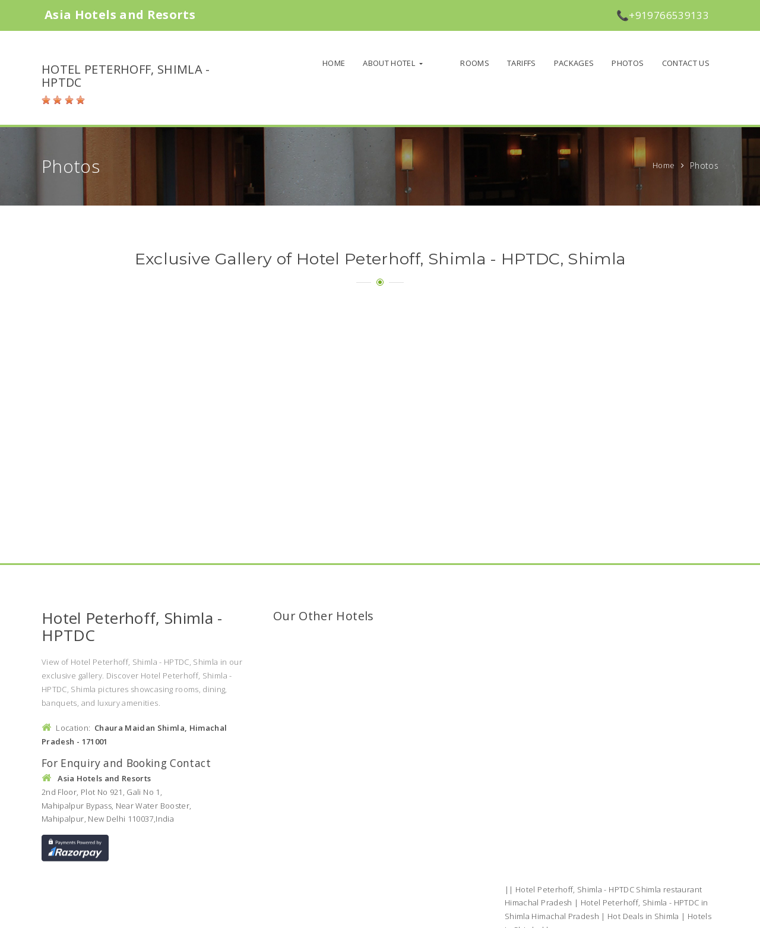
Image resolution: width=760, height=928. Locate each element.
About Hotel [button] (409, 63)
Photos (628, 63)
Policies (529, 915)
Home (353, 63)
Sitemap (655, 915)
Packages (574, 63)
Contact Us (686, 63)
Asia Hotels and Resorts (168, 913)
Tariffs (521, 63)
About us (490, 915)
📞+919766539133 (662, 15)
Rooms (474, 63)
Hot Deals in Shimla (643, 836)
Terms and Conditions (592, 915)
